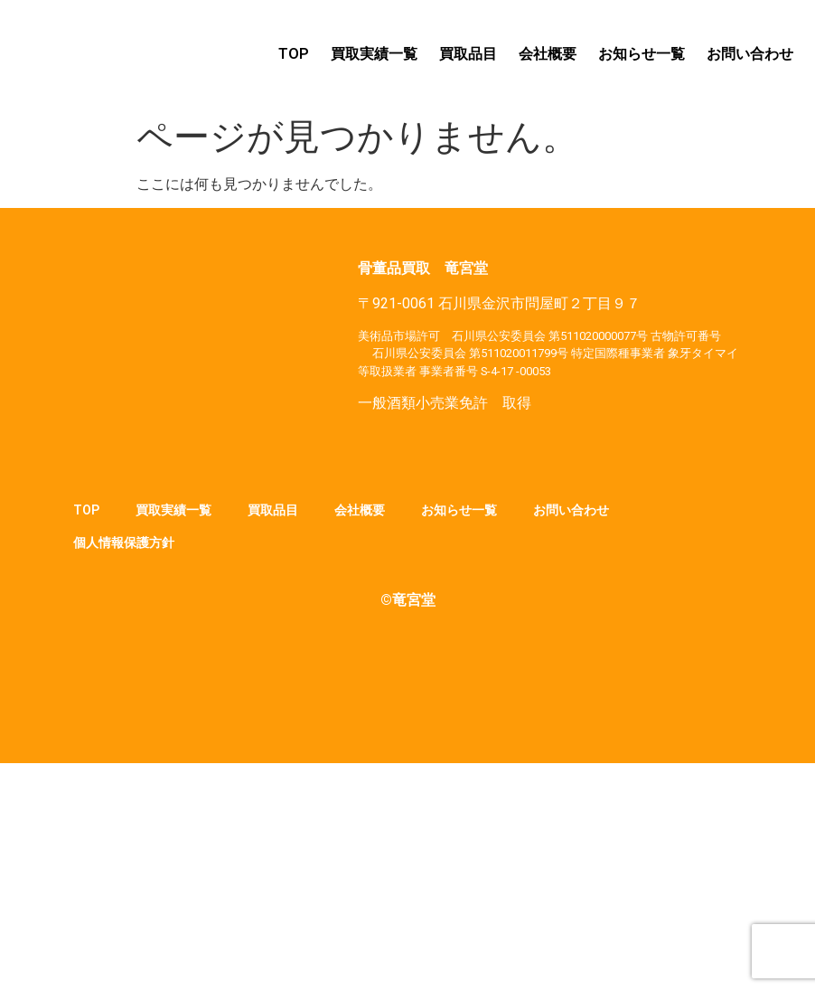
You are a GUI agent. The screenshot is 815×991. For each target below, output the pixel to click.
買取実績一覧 (374, 53)
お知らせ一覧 (641, 53)
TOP (293, 53)
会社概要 (547, 53)
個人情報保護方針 (123, 542)
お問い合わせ (750, 53)
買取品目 (468, 53)
